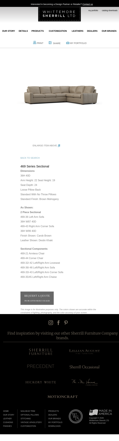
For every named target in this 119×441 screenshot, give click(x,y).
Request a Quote (37, 298)
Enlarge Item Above (45, 145)
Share (56, 43)
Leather (7, 419)
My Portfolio (78, 43)
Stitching (26, 419)
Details (23, 31)
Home (6, 411)
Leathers (77, 31)
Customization (58, 31)
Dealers (92, 31)
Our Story (8, 31)
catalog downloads (109, 10)
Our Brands (109, 31)
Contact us (87, 4)
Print (40, 43)
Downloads (54, 426)
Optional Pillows (30, 415)
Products (38, 31)
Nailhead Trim (28, 411)
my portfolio (93, 10)
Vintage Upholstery (31, 422)
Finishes (7, 426)
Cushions (8, 422)
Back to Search (30, 158)
